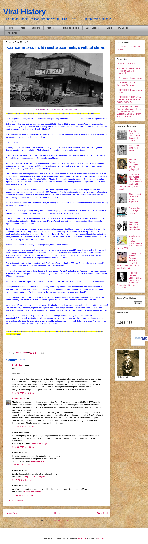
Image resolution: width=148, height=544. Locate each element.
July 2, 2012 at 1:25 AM (22, 480)
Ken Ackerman (18, 398)
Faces (22, 28)
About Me (12, 33)
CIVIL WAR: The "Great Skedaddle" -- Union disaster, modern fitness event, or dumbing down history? (129, 181)
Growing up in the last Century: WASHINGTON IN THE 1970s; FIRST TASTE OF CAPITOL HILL (129, 260)
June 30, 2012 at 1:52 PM (22, 465)
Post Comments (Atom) (62, 521)
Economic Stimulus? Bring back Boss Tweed (134, 225)
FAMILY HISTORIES (126, 64)
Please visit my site (32, 492)
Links (109, 28)
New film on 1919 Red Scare (134, 148)
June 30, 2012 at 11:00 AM (23, 447)
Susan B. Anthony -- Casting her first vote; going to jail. (134, 164)
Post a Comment (16, 501)
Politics (50, 28)
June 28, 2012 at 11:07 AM (23, 426)
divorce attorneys (39, 443)
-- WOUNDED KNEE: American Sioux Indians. (128, 84)
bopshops (82, 538)
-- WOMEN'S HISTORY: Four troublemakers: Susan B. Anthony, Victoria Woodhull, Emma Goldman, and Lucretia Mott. (129, 112)
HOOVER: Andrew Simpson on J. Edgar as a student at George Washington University (129, 280)
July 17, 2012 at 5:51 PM (22, 495)
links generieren (38, 461)
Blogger (100, 538)
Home (10, 28)
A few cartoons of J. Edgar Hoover (135, 210)
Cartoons (36, 28)
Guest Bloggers (93, 28)
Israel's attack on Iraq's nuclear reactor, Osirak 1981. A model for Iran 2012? (129, 242)
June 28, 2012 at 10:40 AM (23, 393)
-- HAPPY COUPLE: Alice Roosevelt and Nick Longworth (128, 70)
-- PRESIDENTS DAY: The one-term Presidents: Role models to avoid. (129, 99)
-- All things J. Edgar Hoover (129, 78)
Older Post (102, 513)
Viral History (24, 12)
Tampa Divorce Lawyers (34, 476)
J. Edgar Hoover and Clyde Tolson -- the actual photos (135, 136)
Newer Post (11, 513)
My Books (123, 28)
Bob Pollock (17, 365)
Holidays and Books (69, 28)
